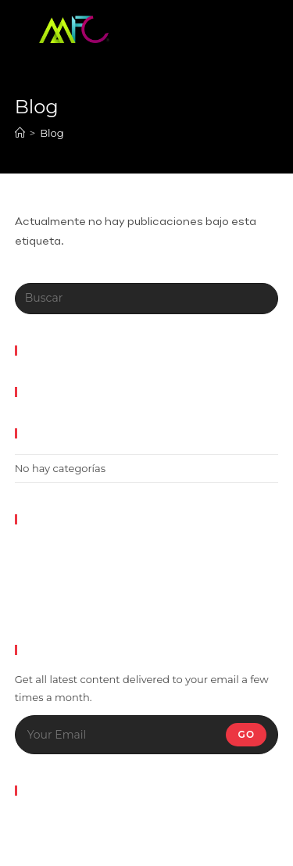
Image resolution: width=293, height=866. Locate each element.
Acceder (35, 548)
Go (246, 734)
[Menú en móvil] (231, 27)
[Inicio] (20, 133)
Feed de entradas (59, 567)
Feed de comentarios (69, 585)
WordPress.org (52, 604)
